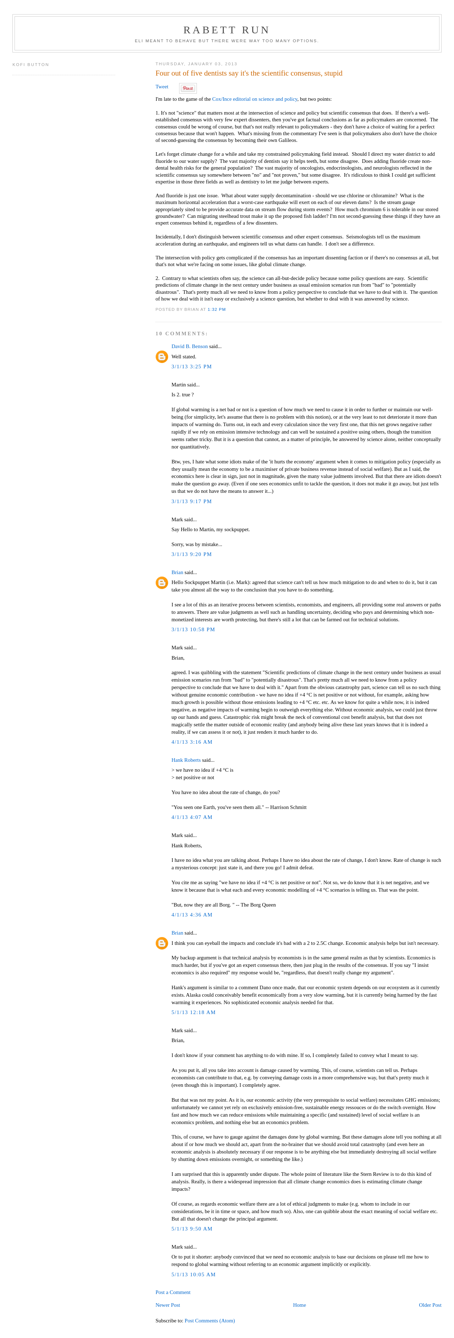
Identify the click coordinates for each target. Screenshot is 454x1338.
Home (299, 1305)
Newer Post (167, 1305)
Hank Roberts (186, 760)
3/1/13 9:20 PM (191, 554)
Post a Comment (172, 1292)
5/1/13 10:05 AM (193, 1274)
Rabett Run (227, 29)
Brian (177, 572)
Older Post (430, 1305)
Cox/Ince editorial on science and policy (254, 99)
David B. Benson (189, 346)
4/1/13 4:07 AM (191, 817)
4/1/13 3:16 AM (191, 742)
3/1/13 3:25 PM (191, 366)
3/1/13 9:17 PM (191, 501)
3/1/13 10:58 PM (193, 629)
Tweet (161, 86)
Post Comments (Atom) (210, 1320)
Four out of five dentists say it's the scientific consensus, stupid (248, 73)
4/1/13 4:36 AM (191, 915)
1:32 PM (217, 309)
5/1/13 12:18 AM (193, 1012)
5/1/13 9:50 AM (191, 1229)
